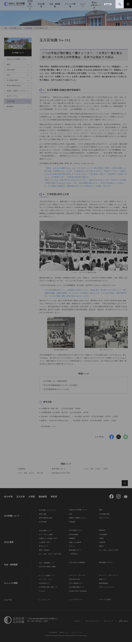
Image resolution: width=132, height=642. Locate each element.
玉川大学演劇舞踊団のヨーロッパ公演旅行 (61, 385)
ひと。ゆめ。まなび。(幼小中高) (50, 554)
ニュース (83, 5)
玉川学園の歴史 (104, 514)
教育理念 (22, 469)
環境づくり (103, 579)
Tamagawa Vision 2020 (61, 473)
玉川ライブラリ (104, 518)
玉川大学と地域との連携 (47, 566)
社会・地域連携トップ (46, 563)
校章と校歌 (43, 514)
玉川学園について (30, 5)
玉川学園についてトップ (47, 510)
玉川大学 (20, 496)
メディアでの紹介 (105, 599)
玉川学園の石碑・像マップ (48, 587)
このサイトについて (77, 632)
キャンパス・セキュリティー (109, 575)
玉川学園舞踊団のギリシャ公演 (56, 389)
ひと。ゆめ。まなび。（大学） (97, 469)
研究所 (54, 496)
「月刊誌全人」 (74, 554)
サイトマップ (108, 621)
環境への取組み (44, 550)
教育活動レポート (58, 469)
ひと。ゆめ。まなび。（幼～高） (31, 473)
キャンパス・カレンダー (77, 575)
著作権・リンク (64, 632)
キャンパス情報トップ (46, 575)
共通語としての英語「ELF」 (48, 538)
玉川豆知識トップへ (48, 426)
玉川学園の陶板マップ (76, 587)
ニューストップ (44, 600)
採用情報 (72, 522)
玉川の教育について (76, 530)
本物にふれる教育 (75, 542)
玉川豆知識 (28, 28)
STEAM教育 (103, 534)
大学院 (31, 496)
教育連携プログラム (106, 562)
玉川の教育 (41, 5)
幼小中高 (8, 496)
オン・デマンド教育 (46, 534)
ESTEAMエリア (44, 583)
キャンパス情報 (70, 5)
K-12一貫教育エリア (76, 583)
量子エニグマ (43, 546)
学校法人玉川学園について (78, 510)
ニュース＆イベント (76, 599)
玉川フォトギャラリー (106, 587)
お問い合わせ (123, 621)
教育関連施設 (103, 583)
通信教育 (43, 496)
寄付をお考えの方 (94, 5)
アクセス (42, 591)
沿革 (70, 514)
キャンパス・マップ (46, 579)
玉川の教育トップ (45, 530)
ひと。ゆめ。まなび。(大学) (108, 550)
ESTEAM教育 (73, 534)
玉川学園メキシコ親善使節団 (55, 381)
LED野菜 (102, 542)
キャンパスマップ (92, 621)
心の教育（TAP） (45, 542)
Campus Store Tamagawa (78, 591)
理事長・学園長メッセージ (78, 518)
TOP (5, 28)
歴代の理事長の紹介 (46, 518)
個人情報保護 (53, 632)
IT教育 (101, 538)
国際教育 (72, 538)
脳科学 (101, 546)
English (108, 4)
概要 (100, 510)
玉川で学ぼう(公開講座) (77, 562)
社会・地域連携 (55, 5)
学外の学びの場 (74, 579)
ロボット (72, 546)
